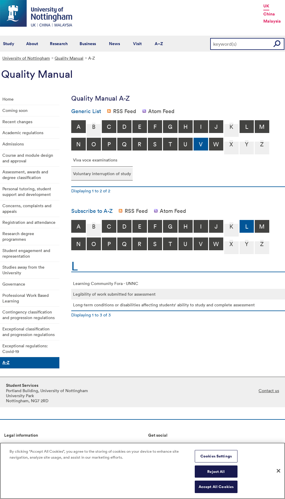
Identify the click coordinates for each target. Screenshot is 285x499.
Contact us (269, 390)
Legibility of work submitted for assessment (114, 294)
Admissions (13, 144)
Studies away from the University (23, 269)
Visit (137, 44)
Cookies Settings (216, 459)
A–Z (159, 44)
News (114, 44)
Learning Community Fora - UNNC (105, 283)
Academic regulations (22, 132)
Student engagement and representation (26, 253)
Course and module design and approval (27, 158)
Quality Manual (69, 58)
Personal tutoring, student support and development (26, 191)
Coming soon (15, 110)
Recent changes (17, 121)
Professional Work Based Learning (25, 298)
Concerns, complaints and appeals (26, 208)
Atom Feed (161, 111)
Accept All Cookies (216, 490)
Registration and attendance (29, 222)
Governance (13, 284)
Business (88, 44)
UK (266, 6)
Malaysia (272, 21)
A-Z (6, 362)
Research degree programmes (18, 236)
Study (8, 44)
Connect (156, 445)
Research (59, 44)
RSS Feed (124, 111)
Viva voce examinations (95, 160)
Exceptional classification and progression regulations (28, 331)
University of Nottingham (26, 58)
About (32, 44)
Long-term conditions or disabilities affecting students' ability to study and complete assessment (164, 305)
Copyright (13, 445)
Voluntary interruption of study (102, 173)
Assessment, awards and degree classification (25, 174)
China (269, 14)
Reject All (216, 475)
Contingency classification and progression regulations (28, 314)
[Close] (278, 474)
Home (8, 99)
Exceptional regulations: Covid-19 (25, 348)
